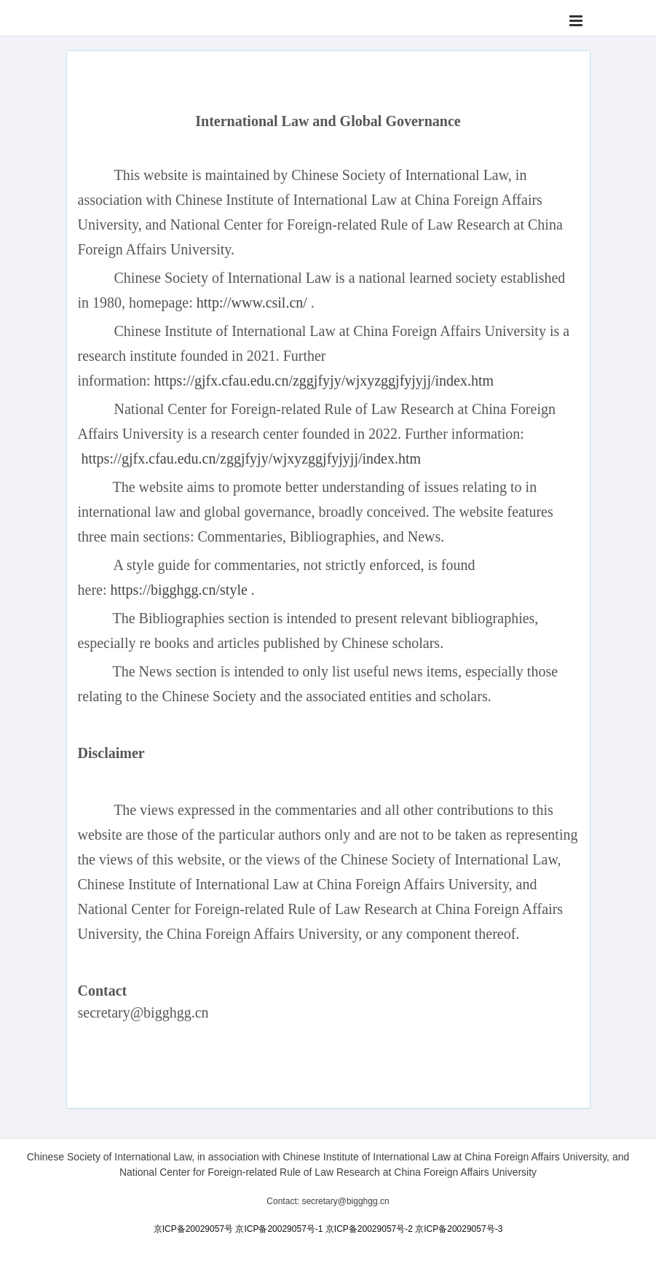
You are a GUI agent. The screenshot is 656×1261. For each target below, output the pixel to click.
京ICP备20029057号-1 (279, 1229)
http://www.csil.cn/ (252, 302)
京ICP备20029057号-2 (369, 1229)
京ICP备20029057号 (193, 1229)
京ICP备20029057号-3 (458, 1229)
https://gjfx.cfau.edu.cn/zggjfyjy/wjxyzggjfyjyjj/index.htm (324, 380)
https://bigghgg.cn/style (178, 590)
